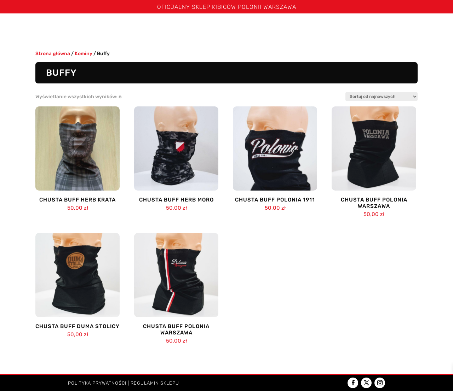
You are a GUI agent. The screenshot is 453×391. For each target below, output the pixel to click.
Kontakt (431, 27)
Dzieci (396, 27)
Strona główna (24, 27)
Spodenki (167, 27)
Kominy (279, 27)
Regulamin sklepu (155, 383)
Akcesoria (358, 27)
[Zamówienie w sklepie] (381, 96)
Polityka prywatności (97, 383)
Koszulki (127, 27)
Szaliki (90, 27)
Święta (63, 27)
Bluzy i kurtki (208, 27)
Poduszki (316, 27)
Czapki (245, 27)
